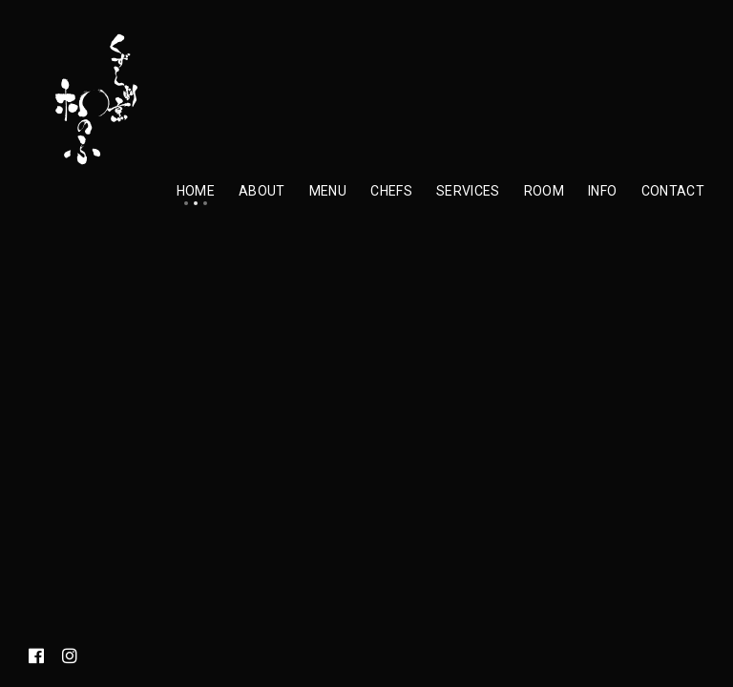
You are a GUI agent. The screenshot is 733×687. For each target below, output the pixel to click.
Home (196, 190)
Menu (327, 190)
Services (468, 190)
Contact (672, 190)
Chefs (391, 190)
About (262, 190)
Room (544, 190)
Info (602, 190)
